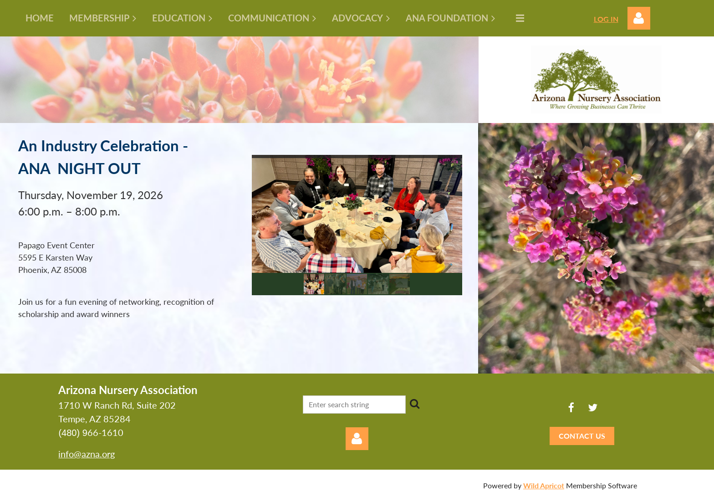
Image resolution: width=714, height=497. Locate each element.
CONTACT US (582, 435)
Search (414, 403)
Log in (638, 18)
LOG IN (606, 19)
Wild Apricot (543, 485)
